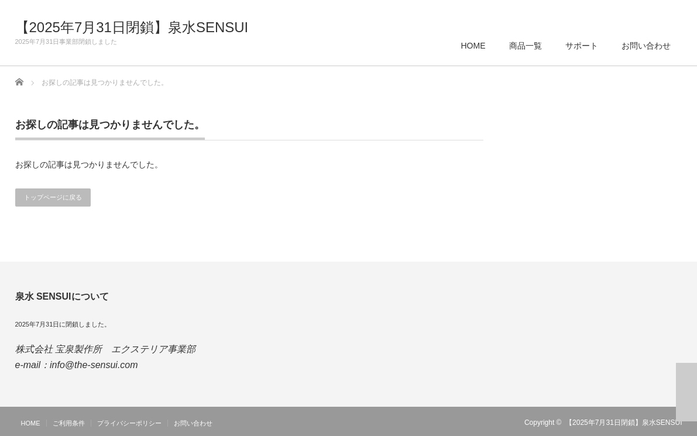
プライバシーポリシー (129, 423)
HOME (473, 45)
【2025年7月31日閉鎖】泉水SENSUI (132, 27)
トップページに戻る (53, 197)
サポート (581, 45)
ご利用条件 (69, 423)
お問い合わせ (646, 45)
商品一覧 (525, 45)
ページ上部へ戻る (686, 392)
